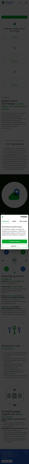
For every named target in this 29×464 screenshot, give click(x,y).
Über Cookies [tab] (23, 221)
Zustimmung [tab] (5, 221)
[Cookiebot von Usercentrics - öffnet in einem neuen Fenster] (20, 217)
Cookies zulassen (14, 241)
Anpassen (14, 246)
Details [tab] (14, 221)
